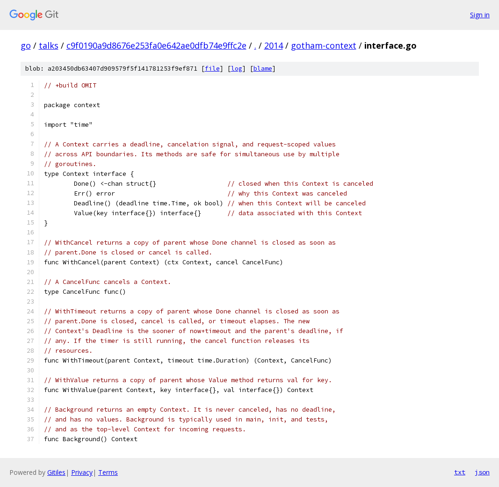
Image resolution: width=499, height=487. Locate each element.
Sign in (480, 14)
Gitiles (56, 472)
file (212, 69)
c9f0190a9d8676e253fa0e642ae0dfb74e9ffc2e (156, 45)
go (26, 45)
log (236, 69)
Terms (108, 472)
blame (262, 69)
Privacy (82, 472)
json (482, 472)
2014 (273, 45)
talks (48, 45)
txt (459, 472)
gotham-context (323, 45)
